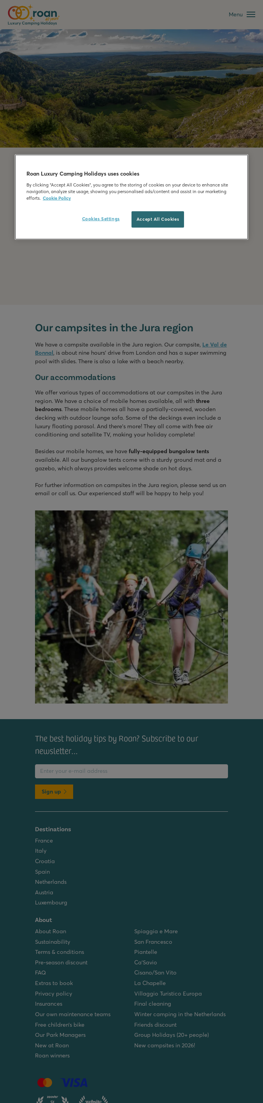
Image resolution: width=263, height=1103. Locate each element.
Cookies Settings (101, 218)
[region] (131, 197)
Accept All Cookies (158, 219)
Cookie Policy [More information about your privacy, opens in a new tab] (57, 198)
